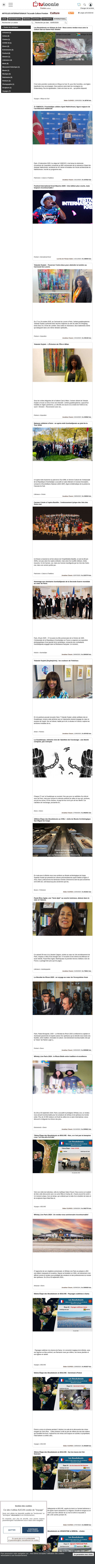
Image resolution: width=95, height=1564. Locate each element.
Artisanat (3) (6, 32)
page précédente (85, 12)
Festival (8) (6, 53)
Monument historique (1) (11, 67)
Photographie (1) (8, 84)
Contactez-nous (43, 1545)
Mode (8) (5, 63)
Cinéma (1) (6, 39)
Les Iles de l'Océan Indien (65, 208)
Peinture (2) (6, 81)
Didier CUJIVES (69, 83)
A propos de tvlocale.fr (45, 1550)
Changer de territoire (87, 8)
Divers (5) (5, 46)
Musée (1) (5, 70)
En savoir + (41, 1548)
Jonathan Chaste (67, 146)
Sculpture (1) (6, 88)
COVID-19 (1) (6, 43)
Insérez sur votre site (84, 1523)
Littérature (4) (7, 60)
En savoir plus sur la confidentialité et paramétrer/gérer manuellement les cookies (23, 1539)
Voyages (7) (6, 91)
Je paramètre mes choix (83, 1554)
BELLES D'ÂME (67, 1330)
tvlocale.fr (9, 1545)
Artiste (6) (5, 36)
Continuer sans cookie (33, 1530)
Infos (75, 1545)
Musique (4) (6, 74)
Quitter (11, 1530)
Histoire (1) (6, 57)
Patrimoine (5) (7, 77)
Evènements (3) (7, 50)
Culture (53, 13)
